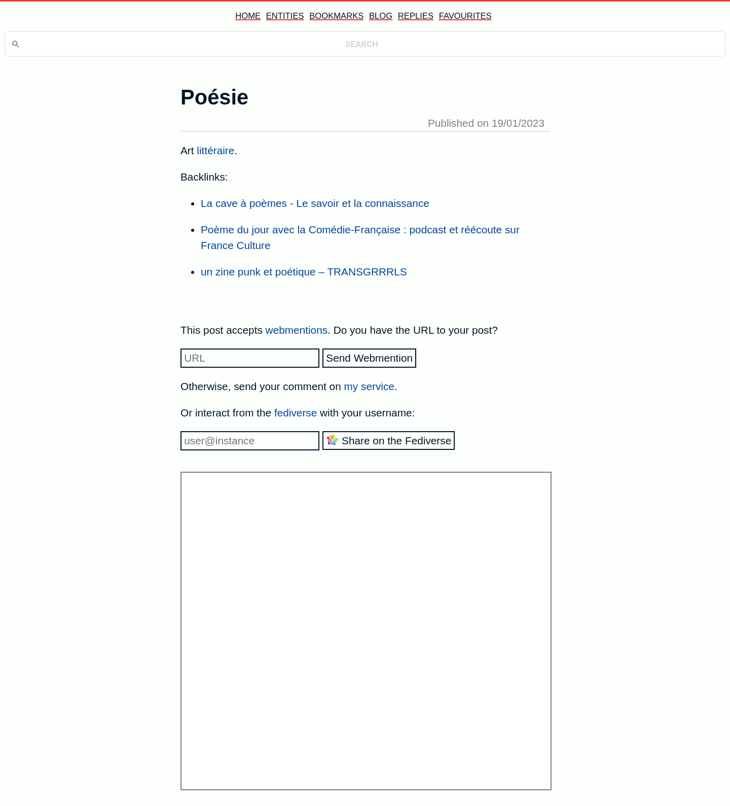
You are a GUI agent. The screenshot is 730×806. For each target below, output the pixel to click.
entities (285, 16)
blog (380, 16)
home (248, 16)
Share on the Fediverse (388, 440)
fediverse (295, 412)
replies (415, 16)
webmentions (297, 330)
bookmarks (336, 16)
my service (369, 386)
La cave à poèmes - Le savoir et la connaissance (315, 203)
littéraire (215, 150)
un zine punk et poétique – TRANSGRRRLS (304, 271)
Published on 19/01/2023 (486, 123)
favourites (465, 16)
